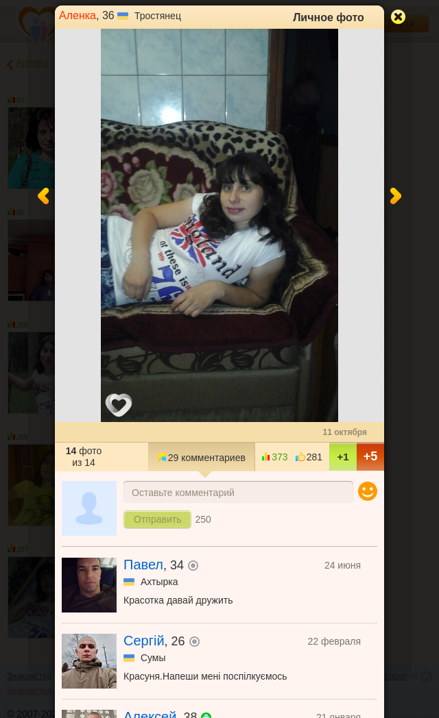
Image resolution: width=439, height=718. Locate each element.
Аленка (77, 15)
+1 (342, 456)
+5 (371, 456)
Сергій (144, 640)
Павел (143, 564)
